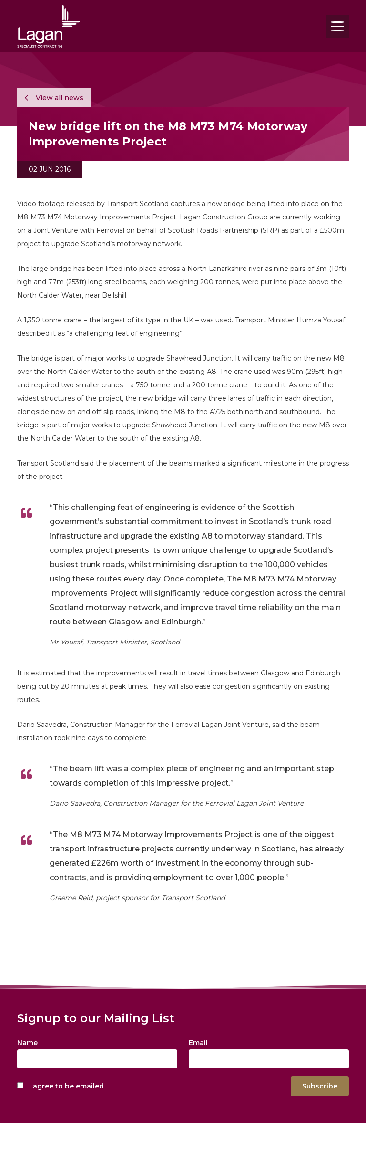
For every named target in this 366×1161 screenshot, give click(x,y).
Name (27, 1042)
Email (198, 1042)
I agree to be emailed (66, 1086)
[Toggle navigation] (337, 26)
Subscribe (319, 1086)
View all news (54, 97)
